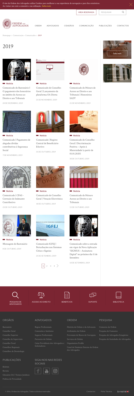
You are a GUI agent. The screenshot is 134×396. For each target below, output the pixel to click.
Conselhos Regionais (11, 347)
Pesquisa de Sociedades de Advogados (115, 339)
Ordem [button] (38, 26)
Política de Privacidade (12, 379)
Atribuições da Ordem (76, 331)
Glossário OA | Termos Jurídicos (16, 375)
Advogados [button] (53, 26)
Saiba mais (46, 6)
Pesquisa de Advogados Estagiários (113, 335)
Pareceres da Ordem (43, 339)
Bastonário (7, 327)
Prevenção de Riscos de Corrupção (81, 335)
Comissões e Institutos (44, 331)
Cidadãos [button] (69, 26)
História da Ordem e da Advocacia (81, 327)
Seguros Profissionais (43, 335)
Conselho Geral (9, 331)
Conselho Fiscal (9, 343)
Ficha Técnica (106, 391)
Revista (6, 371)
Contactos (123, 26)
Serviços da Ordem (75, 339)
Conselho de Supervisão (13, 339)
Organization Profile (75, 343)
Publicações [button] (105, 26)
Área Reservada (86, 12)
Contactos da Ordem (107, 327)
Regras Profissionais (43, 327)
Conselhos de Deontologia (13, 351)
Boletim (6, 366)
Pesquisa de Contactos (108, 331)
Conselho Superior (10, 335)
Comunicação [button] (86, 26)
